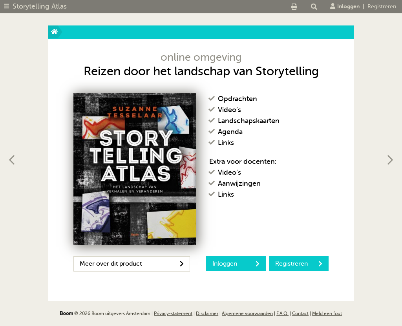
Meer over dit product (132, 263)
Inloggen (345, 6)
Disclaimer (207, 313)
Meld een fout (327, 313)
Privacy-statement (173, 313)
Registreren (381, 6)
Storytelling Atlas (40, 6)
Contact (300, 313)
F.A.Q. (282, 313)
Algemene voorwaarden (247, 313)
